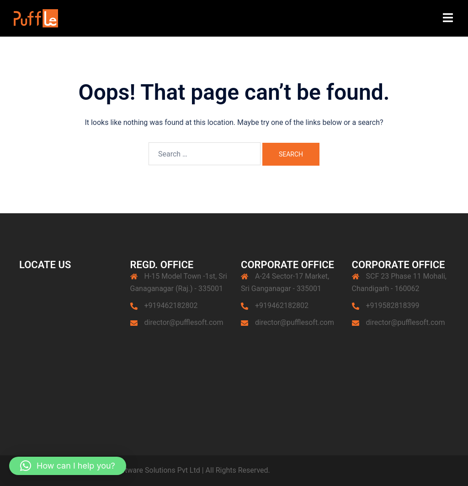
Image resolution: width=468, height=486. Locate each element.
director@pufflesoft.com (183, 322)
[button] (67, 466)
